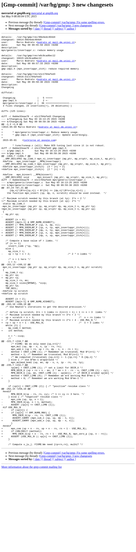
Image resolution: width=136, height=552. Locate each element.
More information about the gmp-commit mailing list (31, 548)
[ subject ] (59, 28)
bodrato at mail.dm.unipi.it (56, 43)
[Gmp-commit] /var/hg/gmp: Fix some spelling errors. (74, 22)
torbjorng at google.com (39, 161)
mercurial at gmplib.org (44, 13)
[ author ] (70, 28)
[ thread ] (47, 28)
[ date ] (37, 28)
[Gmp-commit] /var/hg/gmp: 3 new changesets (65, 25)
